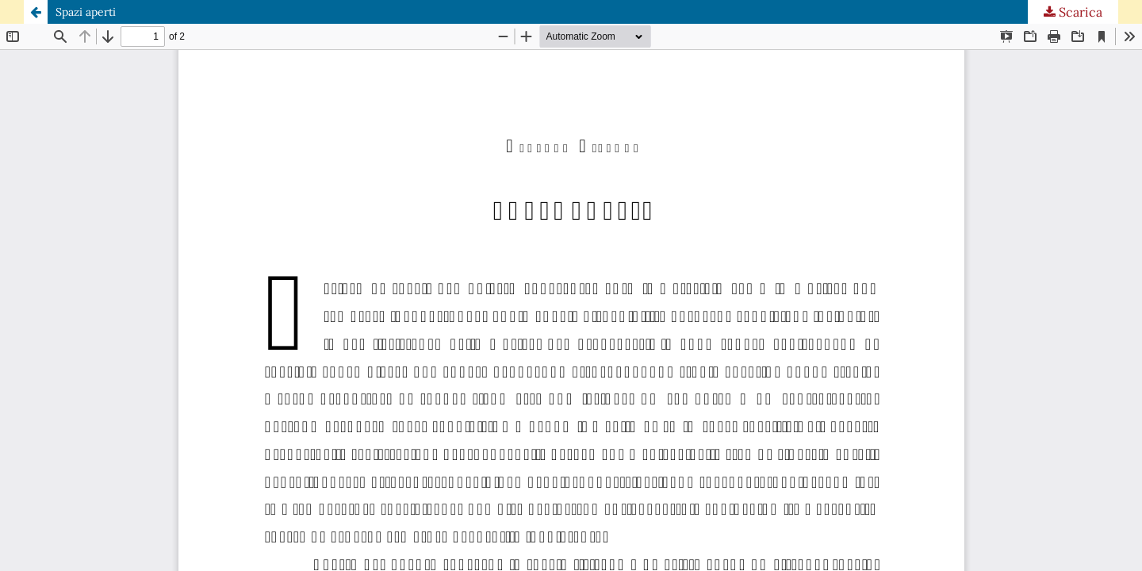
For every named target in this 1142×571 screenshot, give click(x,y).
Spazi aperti (86, 12)
